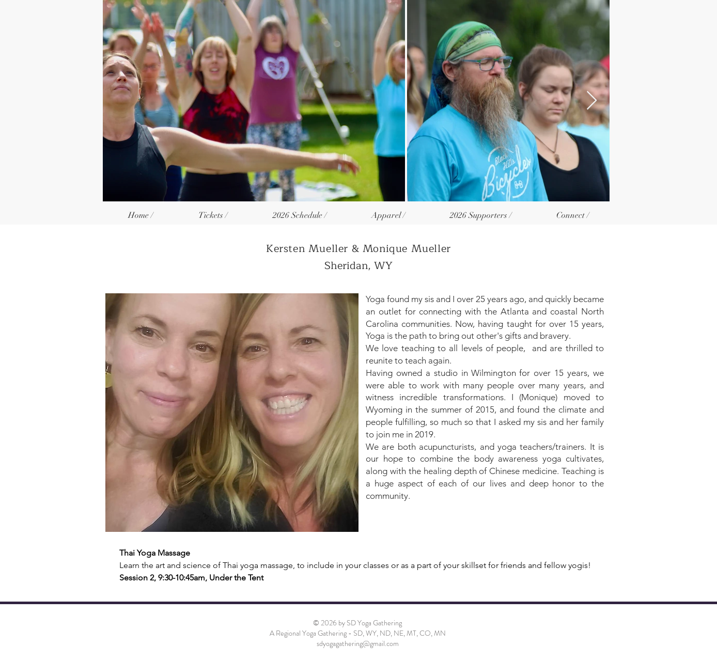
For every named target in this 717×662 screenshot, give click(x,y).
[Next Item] (592, 101)
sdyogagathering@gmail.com (358, 643)
